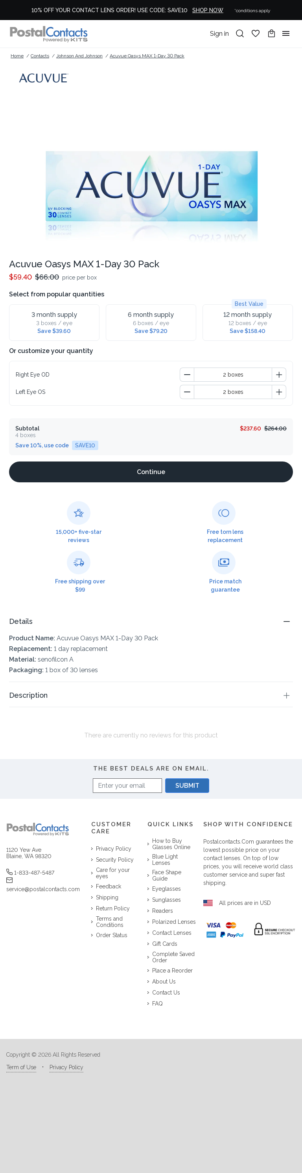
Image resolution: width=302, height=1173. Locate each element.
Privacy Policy (66, 1067)
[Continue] (151, 471)
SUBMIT (187, 785)
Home (17, 56)
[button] (151, 621)
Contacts (40, 56)
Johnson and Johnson (79, 56)
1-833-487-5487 (30, 873)
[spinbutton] (233, 375)
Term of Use (21, 1067)
